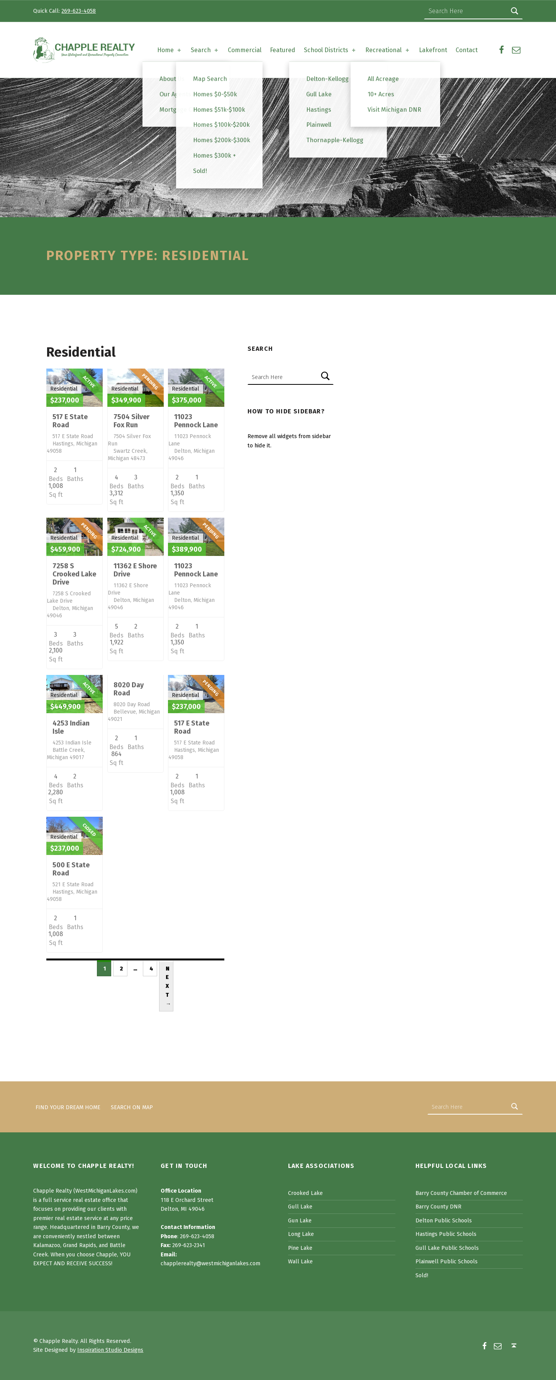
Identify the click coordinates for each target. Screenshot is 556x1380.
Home (169, 50)
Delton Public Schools (443, 1220)
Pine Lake (300, 1247)
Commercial (244, 50)
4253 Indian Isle (71, 727)
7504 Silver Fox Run (131, 421)
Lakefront (433, 50)
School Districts (330, 50)
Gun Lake (300, 1220)
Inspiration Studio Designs (110, 1349)
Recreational (387, 50)
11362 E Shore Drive (135, 570)
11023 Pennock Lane (196, 421)
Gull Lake (300, 1206)
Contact (467, 50)
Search (205, 50)
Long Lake (301, 1233)
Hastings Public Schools (445, 1233)
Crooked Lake (305, 1193)
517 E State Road (70, 421)
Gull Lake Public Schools (447, 1247)
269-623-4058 (78, 10)
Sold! (421, 1275)
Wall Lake (300, 1261)
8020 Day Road (129, 689)
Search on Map (132, 1106)
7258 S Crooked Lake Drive (74, 574)
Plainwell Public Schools (446, 1261)
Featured (282, 50)
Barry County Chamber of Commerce (461, 1193)
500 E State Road (71, 869)
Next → (168, 986)
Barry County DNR (438, 1206)
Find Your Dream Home (68, 1106)
